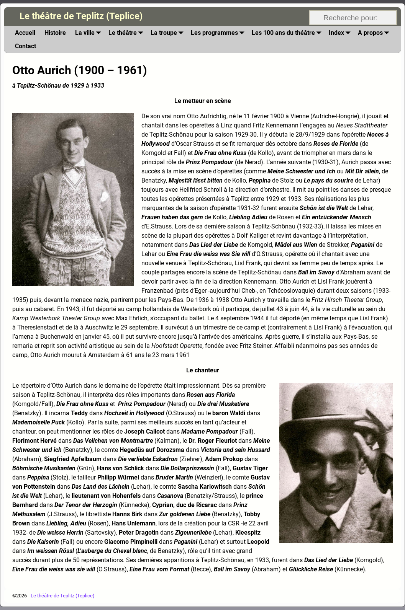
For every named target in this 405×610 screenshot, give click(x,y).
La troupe (168, 32)
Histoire (55, 32)
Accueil (25, 32)
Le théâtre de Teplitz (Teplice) (81, 16)
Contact (25, 46)
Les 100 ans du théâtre (288, 32)
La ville (89, 32)
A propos (375, 32)
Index (341, 32)
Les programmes (219, 32)
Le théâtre (127, 32)
